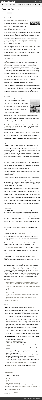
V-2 (19, 315)
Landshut (32, 384)
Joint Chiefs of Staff (21, 115)
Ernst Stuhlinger (19, 286)
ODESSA (8, 380)
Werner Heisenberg (35, 124)
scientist (30, 70)
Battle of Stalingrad (19, 64)
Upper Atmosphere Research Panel (13, 383)
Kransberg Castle (21, 312)
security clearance (15, 52)
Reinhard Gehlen (14, 300)
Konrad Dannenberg (16, 283)
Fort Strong (14, 221)
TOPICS (6, 4)
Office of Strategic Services (20, 20)
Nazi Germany (21, 21)
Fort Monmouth (32, 386)
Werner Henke (32, 138)
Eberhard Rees (16, 222)
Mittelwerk (22, 384)
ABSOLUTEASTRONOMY (8, 2)
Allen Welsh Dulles (9, 372)
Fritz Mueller (26, 285)
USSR (20, 29)
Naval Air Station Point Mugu (30, 213)
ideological (11, 79)
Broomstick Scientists (22, 362)
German (28, 232)
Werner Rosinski (25, 286)
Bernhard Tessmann (21, 288)
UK (25, 29)
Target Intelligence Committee (11, 365)
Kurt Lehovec (29, 248)
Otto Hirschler (12, 285)
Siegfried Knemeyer (15, 291)
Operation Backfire (9, 344)
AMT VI (34, 307)
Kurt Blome (19, 294)
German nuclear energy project (11, 126)
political (5, 79)
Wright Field (26, 242)
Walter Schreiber (13, 294)
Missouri (23, 233)
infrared (17, 150)
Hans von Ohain (33, 291)
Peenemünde (17, 384)
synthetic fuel (32, 232)
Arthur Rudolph (11, 41)
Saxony (17, 160)
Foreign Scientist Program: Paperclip (13, 389)
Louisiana (19, 233)
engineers (35, 70)
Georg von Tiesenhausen (11, 288)
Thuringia (23, 160)
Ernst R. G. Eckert (29, 283)
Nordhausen (33, 360)
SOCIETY (32, 4)
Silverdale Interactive (27, 398)
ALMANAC (10, 4)
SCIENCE (15, 4)
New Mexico (23, 227)
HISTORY (27, 4)
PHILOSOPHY (37, 4)
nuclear (11, 342)
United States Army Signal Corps (12, 247)
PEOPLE (23, 4)
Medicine (8, 294)
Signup (36, 1)
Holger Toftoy (15, 216)
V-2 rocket (20, 109)
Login (40, 1)
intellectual (24, 76)
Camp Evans (37, 386)
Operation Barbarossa (23, 61)
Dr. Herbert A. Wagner (22, 210)
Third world (38, 194)
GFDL (9, 393)
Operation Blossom (13, 362)
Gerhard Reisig (31, 285)
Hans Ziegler (13, 297)
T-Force (21, 147)
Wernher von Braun (34, 132)
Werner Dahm (9, 283)
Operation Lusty (22, 244)
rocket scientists (30, 40)
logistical (15, 65)
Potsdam (30, 46)
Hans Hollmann (25, 297)
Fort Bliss (8, 377)
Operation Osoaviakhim (10, 350)
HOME (2, 4)
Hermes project (29, 362)
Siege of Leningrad (7, 62)
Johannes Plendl (31, 297)
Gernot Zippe (8, 378)
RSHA (31, 307)
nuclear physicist (28, 124)
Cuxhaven (8, 345)
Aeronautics (8, 291)
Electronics (8, 297)
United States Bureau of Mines (14, 232)
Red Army (22, 68)
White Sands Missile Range (23, 386)
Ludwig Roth (37, 286)
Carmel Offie (8, 374)
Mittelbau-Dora (13, 270)
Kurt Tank (12, 292)
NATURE (19, 4)
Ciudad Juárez (17, 238)
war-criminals (16, 333)
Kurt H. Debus (22, 283)
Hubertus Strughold (24, 41)
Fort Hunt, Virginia (30, 133)
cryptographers (32, 365)
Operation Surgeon (9, 354)
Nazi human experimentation (11, 381)
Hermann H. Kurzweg (19, 285)
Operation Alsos (11, 124)
